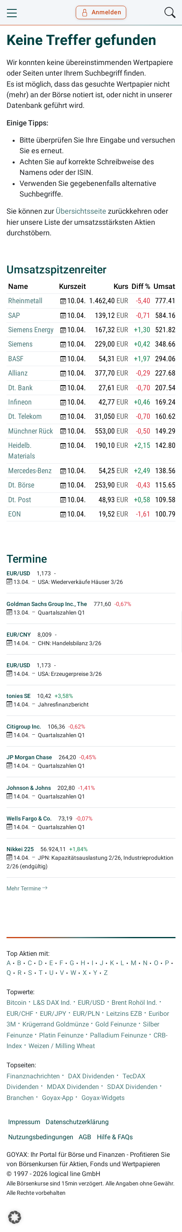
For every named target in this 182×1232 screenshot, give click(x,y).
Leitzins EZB (124, 1013)
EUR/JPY (53, 1013)
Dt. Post (19, 500)
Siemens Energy (31, 330)
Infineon (20, 402)
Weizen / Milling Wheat (62, 1046)
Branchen (20, 1098)
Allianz (18, 373)
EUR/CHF (20, 1013)
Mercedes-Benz (30, 471)
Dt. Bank (20, 388)
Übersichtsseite (81, 211)
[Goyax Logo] (29, 13)
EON (14, 514)
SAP (14, 315)
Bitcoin (16, 1002)
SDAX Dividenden (132, 1087)
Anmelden (101, 12)
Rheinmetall (25, 301)
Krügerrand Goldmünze (55, 1024)
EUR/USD (91, 1002)
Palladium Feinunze (118, 1035)
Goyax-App (57, 1098)
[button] (14, 1217)
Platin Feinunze (61, 1035)
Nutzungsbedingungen (40, 1137)
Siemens (20, 344)
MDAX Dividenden (73, 1087)
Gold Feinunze (115, 1024)
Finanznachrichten (33, 1076)
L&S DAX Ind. (52, 1002)
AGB (85, 1137)
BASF (16, 359)
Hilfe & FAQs (115, 1137)
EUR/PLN (86, 1013)
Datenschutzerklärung (77, 1122)
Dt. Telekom (25, 416)
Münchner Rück (30, 431)
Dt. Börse (21, 485)
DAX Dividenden (91, 1076)
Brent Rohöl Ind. (134, 1002)
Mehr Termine (27, 888)
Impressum (24, 1122)
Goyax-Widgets (103, 1098)
